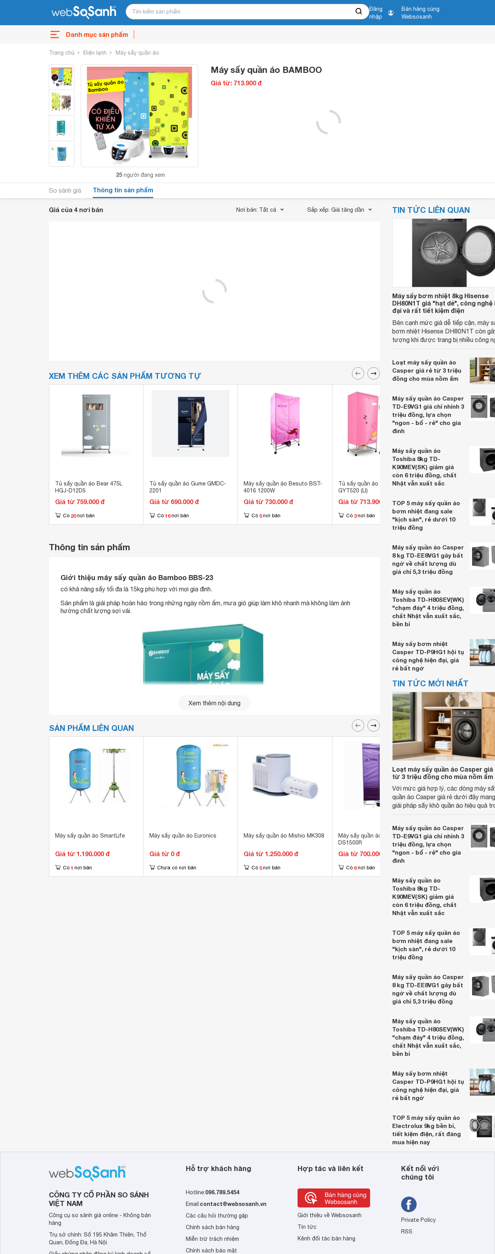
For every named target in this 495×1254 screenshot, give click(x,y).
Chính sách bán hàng (212, 1227)
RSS (406, 1231)
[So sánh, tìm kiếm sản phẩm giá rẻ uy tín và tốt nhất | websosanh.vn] (84, 13)
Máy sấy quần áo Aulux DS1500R (367, 839)
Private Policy (418, 1220)
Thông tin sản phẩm (123, 189)
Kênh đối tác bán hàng (326, 1238)
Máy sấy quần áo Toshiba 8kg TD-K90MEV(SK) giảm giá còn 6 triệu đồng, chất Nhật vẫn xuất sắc (424, 467)
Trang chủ (61, 53)
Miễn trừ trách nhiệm (212, 1239)
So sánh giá (65, 190)
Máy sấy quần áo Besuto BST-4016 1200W (283, 487)
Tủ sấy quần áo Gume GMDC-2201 (187, 487)
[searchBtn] (359, 11)
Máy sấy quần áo (137, 53)
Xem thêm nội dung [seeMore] (215, 703)
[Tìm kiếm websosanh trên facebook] (409, 1204)
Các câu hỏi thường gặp (217, 1216)
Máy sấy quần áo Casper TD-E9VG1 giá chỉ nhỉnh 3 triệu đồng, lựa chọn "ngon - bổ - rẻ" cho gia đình (428, 414)
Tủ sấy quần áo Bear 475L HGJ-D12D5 (88, 487)
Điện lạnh (95, 53)
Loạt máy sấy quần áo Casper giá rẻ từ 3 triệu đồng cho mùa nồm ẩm (426, 370)
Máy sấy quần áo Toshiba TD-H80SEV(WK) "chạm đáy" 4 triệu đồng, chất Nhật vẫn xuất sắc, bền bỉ (428, 607)
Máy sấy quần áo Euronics (182, 836)
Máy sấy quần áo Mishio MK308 (284, 836)
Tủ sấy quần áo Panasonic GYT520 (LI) (372, 487)
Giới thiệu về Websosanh (330, 1215)
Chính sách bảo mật (211, 1250)
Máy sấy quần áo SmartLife (90, 836)
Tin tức (307, 1227)
